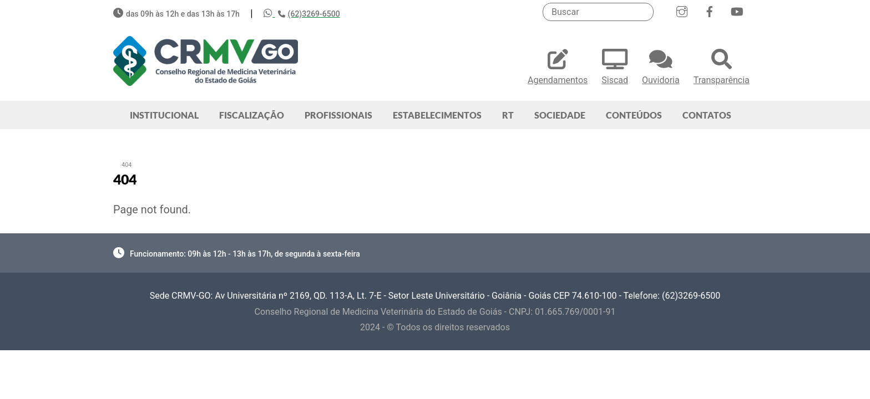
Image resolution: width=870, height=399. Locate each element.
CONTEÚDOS (634, 115)
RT (508, 115)
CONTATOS (706, 115)
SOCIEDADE (559, 115)
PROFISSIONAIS (338, 115)
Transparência (722, 65)
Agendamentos (558, 65)
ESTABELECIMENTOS (437, 115)
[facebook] (710, 10)
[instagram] (682, 10)
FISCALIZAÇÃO (251, 115)
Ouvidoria (661, 65)
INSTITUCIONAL (164, 115)
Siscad (614, 65)
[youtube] (737, 10)
